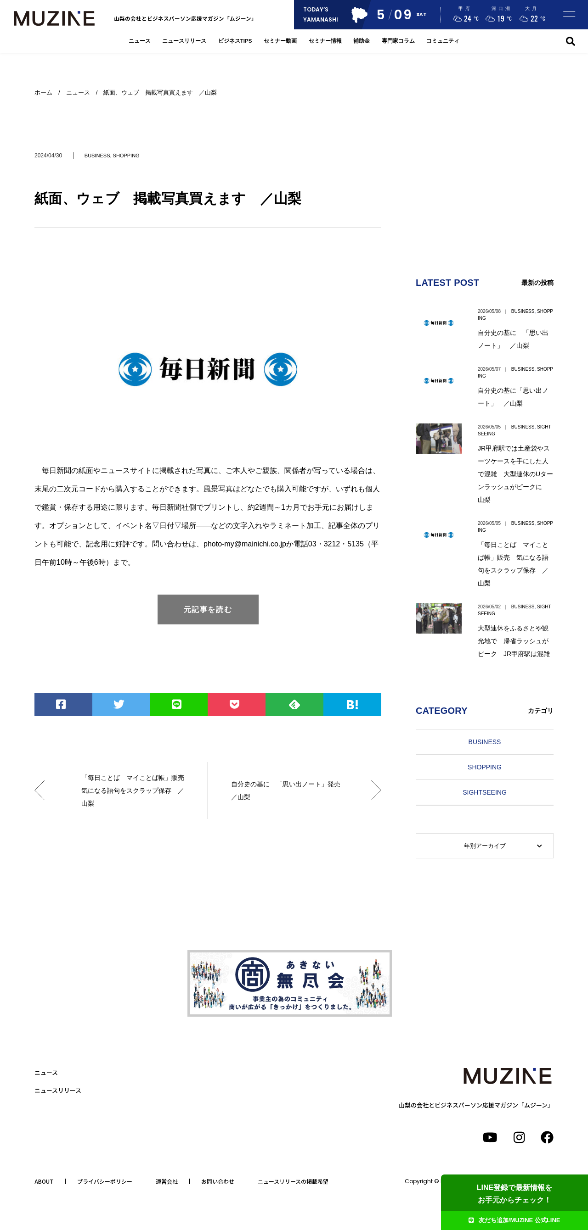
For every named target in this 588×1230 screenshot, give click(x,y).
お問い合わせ (217, 1181)
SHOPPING (126, 155)
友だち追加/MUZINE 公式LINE (514, 1220)
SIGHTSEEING (485, 792)
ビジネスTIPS (235, 41)
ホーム (43, 92)
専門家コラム (398, 41)
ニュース (140, 41)
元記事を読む (208, 609)
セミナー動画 (280, 41)
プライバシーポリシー (104, 1181)
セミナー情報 (325, 41)
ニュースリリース (184, 41)
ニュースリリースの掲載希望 (293, 1181)
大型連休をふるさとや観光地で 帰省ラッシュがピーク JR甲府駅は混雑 (514, 640)
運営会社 (167, 1181)
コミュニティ (442, 41)
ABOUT (44, 1181)
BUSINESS (97, 155)
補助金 (361, 41)
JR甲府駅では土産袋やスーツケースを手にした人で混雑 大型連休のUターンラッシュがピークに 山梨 (515, 474)
